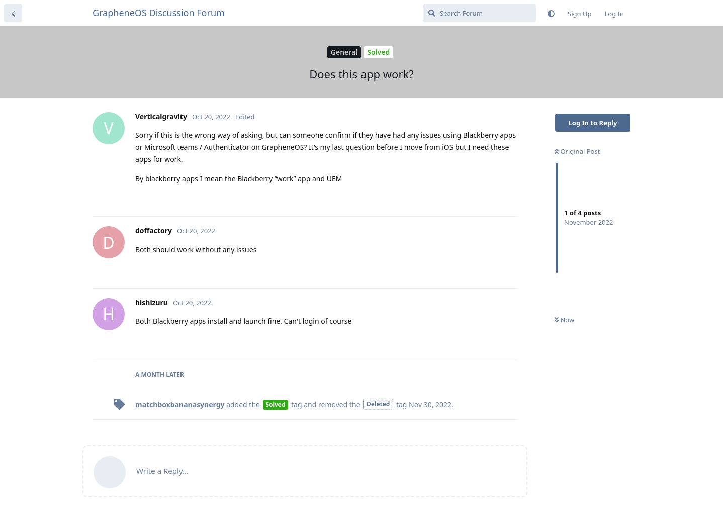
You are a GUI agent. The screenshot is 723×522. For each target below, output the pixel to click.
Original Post (577, 151)
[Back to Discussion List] (13, 13)
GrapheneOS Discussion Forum (159, 13)
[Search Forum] (479, 13)
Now (564, 319)
